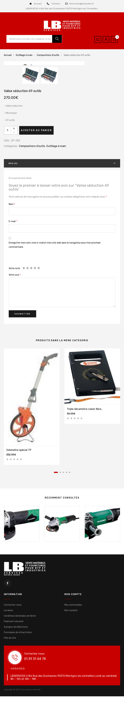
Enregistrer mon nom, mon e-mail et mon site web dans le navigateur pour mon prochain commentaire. (55, 310)
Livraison (8, 676)
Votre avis (15, 340)
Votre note (14, 334)
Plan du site (10, 703)
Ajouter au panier (36, 196)
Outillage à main (24, 55)
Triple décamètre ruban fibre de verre (89, 474)
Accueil (35, 3)
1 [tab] (56, 538)
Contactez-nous (12, 670)
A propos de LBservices (16, 692)
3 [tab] (63, 538)
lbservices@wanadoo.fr (79, 3)
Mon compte (71, 676)
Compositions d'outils (48, 55)
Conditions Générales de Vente (20, 681)
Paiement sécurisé (13, 687)
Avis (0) (12, 229)
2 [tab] (60, 538)
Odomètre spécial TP (18, 515)
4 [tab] (66, 538)
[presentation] (33, 325)
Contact (53, 3)
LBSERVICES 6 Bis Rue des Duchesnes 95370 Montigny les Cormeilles (62, 8)
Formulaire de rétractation (18, 698)
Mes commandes (73, 670)
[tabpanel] (32, 472)
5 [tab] (69, 538)
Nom (12, 270)
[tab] (62, 229)
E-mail (13, 287)
